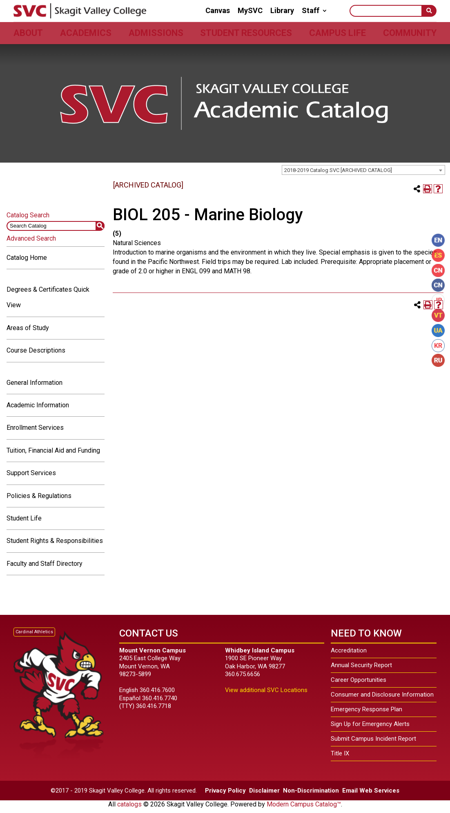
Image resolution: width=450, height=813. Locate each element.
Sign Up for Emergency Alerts (370, 724)
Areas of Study (28, 328)
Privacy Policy (225, 790)
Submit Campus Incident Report (373, 738)
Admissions (156, 33)
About (28, 33)
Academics (85, 33)
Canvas (217, 10)
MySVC (250, 10)
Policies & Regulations (39, 496)
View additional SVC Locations (266, 690)
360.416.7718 (153, 706)
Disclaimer (264, 790)
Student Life (24, 518)
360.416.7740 (159, 698)
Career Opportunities (358, 679)
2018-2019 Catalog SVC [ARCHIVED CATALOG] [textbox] (338, 170)
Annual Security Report (361, 665)
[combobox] (363, 170)
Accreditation (349, 650)
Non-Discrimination (311, 790)
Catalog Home (27, 257)
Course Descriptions (36, 350)
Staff (310, 10)
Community (410, 33)
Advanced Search (31, 238)
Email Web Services (370, 790)
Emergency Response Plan (366, 709)
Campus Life (337, 33)
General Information (34, 382)
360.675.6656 (242, 674)
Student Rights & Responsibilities (55, 541)
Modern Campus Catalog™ (304, 804)
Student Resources (246, 33)
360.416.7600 (157, 690)
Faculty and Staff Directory (44, 563)
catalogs (129, 804)
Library (282, 10)
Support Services (31, 473)
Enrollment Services (35, 427)
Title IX (340, 753)
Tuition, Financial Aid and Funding (53, 450)
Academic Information (38, 405)
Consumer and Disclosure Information (382, 694)
